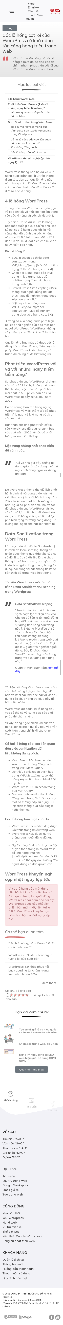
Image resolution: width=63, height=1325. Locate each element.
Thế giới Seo (11, 1231)
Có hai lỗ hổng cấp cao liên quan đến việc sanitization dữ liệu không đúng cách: (31, 143)
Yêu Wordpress (13, 1218)
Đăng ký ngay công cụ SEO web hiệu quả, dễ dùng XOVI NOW (37, 1067)
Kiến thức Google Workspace (22, 1236)
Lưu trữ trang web (15, 1180)
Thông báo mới (13, 1264)
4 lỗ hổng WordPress (21, 98)
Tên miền (34, 11)
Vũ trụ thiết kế (12, 1227)
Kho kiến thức (12, 1213)
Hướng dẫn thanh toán (18, 1268)
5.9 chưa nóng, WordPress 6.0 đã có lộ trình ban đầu (31, 945)
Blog (9, 28)
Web (31, 3)
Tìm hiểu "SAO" (13, 1139)
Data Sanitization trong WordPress (30, 122)
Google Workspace (16, 1185)
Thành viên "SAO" (15, 1148)
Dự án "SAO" (11, 1157)
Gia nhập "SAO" (14, 1152)
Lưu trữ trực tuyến (35, 17)
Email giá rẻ (11, 1190)
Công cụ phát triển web (19, 1241)
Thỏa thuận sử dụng (16, 1273)
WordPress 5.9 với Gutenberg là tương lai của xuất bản (30, 957)
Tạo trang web (13, 1194)
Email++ (33, 7)
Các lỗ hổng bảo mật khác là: (29, 152)
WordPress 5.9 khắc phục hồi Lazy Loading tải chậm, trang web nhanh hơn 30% (28, 970)
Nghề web (10, 1222)
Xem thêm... (50, 983)
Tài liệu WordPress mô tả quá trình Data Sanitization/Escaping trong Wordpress (31, 130)
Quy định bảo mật (15, 1278)
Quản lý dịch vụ (13, 1259)
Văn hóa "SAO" (13, 1143)
